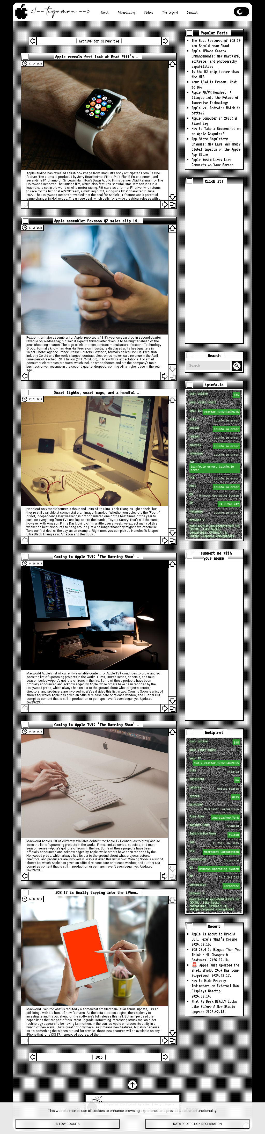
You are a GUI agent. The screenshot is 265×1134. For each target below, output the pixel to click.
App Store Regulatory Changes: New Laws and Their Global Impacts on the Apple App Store (216, 146)
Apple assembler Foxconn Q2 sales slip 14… (96, 220)
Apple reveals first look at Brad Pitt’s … (96, 56)
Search (237, 366)
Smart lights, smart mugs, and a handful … (96, 392)
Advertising (126, 12)
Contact (192, 12)
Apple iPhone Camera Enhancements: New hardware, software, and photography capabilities (216, 58)
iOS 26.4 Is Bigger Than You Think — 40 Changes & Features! (216, 954)
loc (214, 466)
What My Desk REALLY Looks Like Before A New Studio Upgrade (214, 1006)
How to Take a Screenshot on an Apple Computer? (216, 131)
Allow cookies (67, 1124)
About (105, 12)
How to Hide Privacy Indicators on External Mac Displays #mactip (215, 985)
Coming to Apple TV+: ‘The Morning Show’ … (96, 556)
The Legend (170, 12)
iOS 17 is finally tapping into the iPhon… (96, 892)
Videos (148, 12)
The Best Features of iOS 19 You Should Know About (216, 43)
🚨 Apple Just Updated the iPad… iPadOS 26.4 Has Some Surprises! (215, 970)
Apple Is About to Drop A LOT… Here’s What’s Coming (214, 937)
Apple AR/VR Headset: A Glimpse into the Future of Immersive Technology (215, 97)
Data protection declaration (197, 1124)
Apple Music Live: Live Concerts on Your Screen (212, 162)
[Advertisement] (214, 264)
